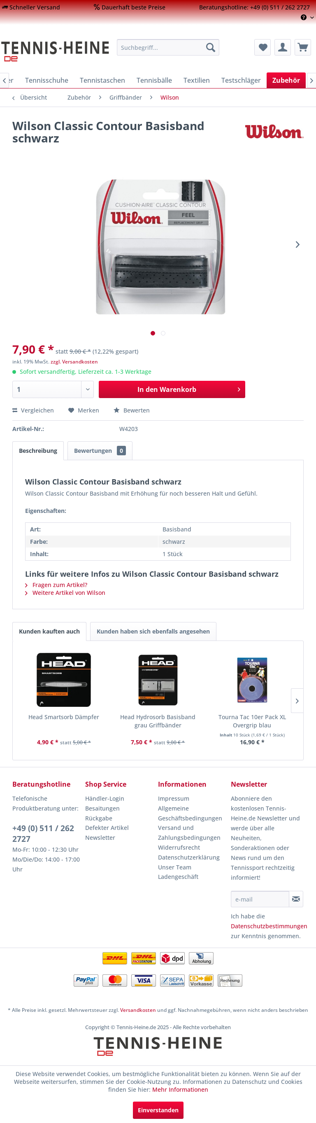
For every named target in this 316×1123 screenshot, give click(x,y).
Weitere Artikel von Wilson (65, 592)
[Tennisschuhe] (46, 80)
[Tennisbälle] (154, 80)
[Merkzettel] (262, 47)
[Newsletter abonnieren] (296, 899)
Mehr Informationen (180, 1089)
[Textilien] (197, 80)
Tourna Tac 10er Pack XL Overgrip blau (252, 721)
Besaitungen (102, 808)
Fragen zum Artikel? (56, 585)
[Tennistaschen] (102, 80)
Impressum (173, 798)
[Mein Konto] (282, 47)
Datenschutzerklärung (189, 857)
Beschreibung (38, 450)
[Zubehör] (286, 80)
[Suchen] (210, 47)
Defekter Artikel (107, 828)
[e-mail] (260, 899)
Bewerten (132, 410)
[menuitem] (31, 7)
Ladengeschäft (178, 877)
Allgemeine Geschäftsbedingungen (190, 813)
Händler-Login (104, 798)
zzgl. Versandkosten (74, 361)
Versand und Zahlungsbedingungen (189, 832)
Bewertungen (100, 450)
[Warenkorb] (303, 47)
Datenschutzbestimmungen (269, 926)
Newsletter (100, 837)
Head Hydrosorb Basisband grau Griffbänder (157, 721)
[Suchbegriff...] (168, 47)
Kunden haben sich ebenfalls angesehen (153, 631)
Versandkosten (138, 1010)
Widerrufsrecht (179, 847)
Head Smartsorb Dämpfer (63, 717)
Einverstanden (158, 1110)
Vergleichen (33, 410)
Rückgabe (98, 818)
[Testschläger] (241, 80)
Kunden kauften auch (49, 631)
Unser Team (174, 867)
